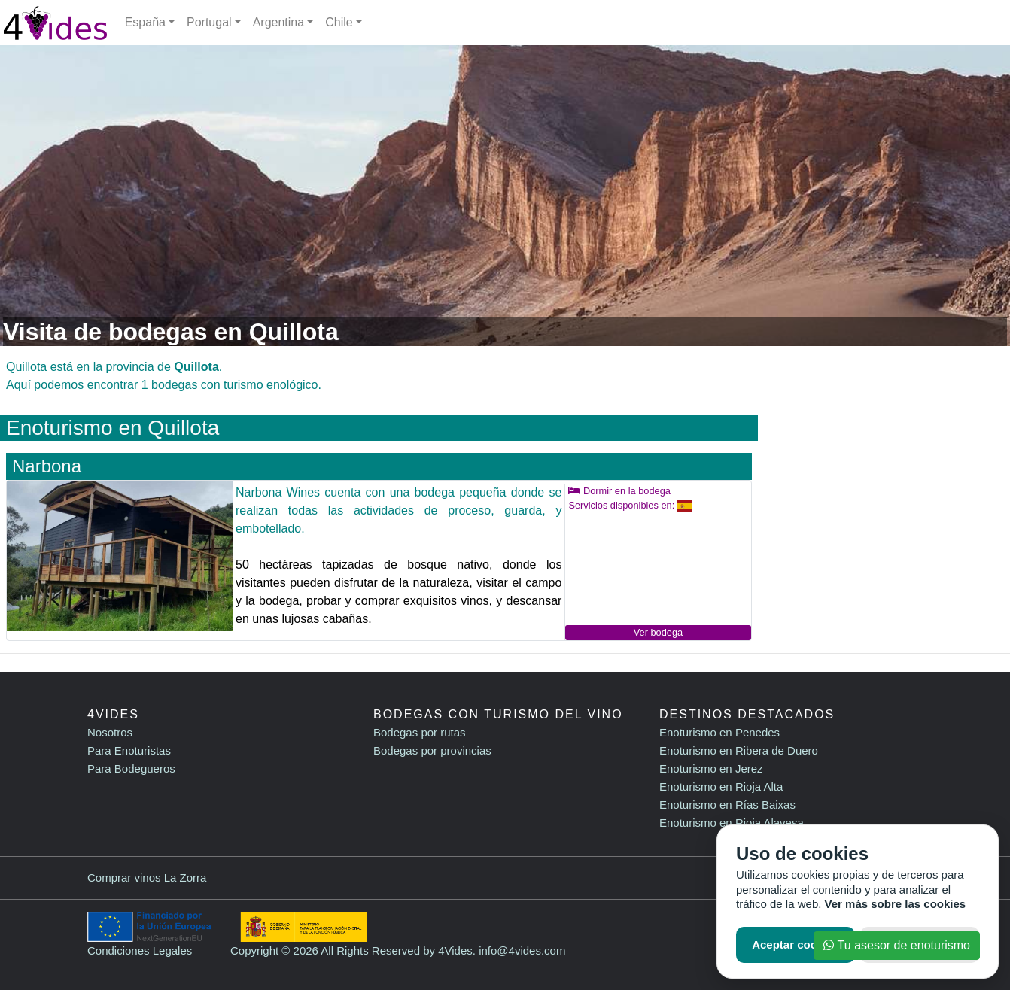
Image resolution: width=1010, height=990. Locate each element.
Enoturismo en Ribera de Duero (738, 750)
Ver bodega (658, 632)
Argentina (279, 22)
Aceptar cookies (795, 944)
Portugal (209, 22)
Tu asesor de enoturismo (896, 945)
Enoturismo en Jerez (711, 768)
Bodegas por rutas (419, 732)
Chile (338, 22)
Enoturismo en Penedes (719, 732)
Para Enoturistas (129, 750)
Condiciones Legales (139, 950)
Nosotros (109, 732)
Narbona (46, 466)
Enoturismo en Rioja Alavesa (731, 822)
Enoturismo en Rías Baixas (727, 804)
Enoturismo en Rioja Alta (721, 786)
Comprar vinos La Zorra (146, 877)
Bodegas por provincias (432, 750)
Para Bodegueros (131, 768)
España (145, 22)
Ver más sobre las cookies (895, 903)
